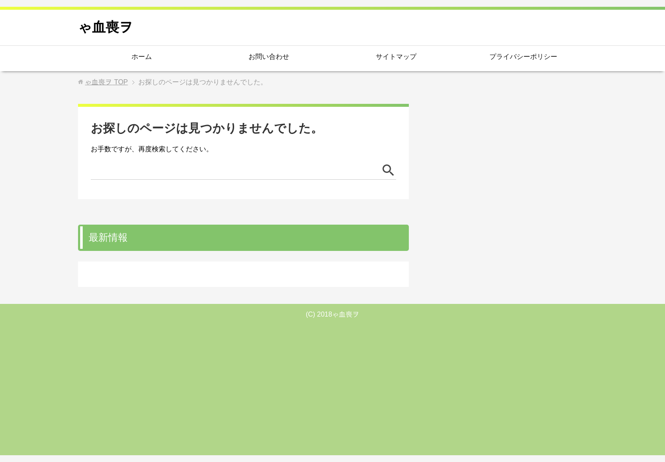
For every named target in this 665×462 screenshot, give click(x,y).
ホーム (141, 56)
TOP (106, 82)
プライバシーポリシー (523, 56)
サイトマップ (396, 56)
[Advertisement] (332, 385)
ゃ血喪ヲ (105, 27)
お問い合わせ (269, 56)
